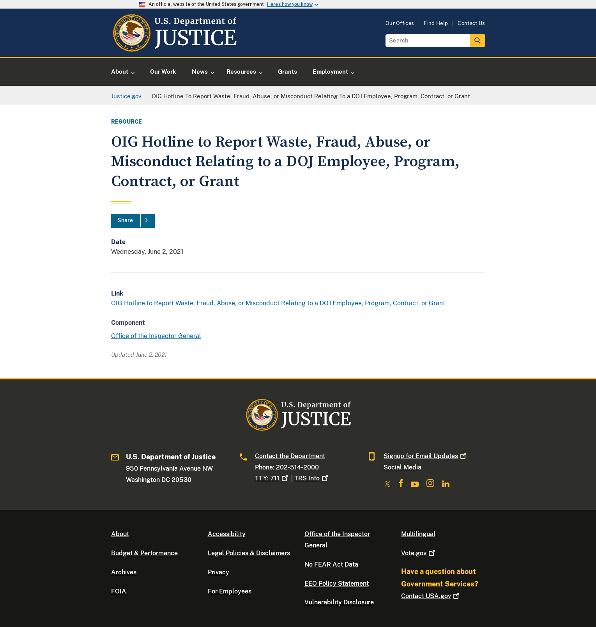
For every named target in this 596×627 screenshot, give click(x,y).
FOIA (118, 591)
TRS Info (312, 478)
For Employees (229, 591)
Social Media (402, 467)
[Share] (133, 221)
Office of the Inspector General (156, 336)
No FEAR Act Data (331, 564)
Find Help (436, 23)
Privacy (218, 572)
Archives (123, 572)
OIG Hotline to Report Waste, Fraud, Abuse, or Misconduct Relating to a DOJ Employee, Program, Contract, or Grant (278, 303)
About (120, 534)
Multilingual (418, 534)
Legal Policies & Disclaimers (249, 553)
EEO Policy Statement (336, 583)
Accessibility (227, 534)
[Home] (174, 48)
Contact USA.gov (431, 596)
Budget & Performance (144, 553)
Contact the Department (290, 456)
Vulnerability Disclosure (339, 602)
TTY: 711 (272, 478)
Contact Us (471, 23)
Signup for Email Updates (426, 456)
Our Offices (400, 23)
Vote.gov (419, 553)
